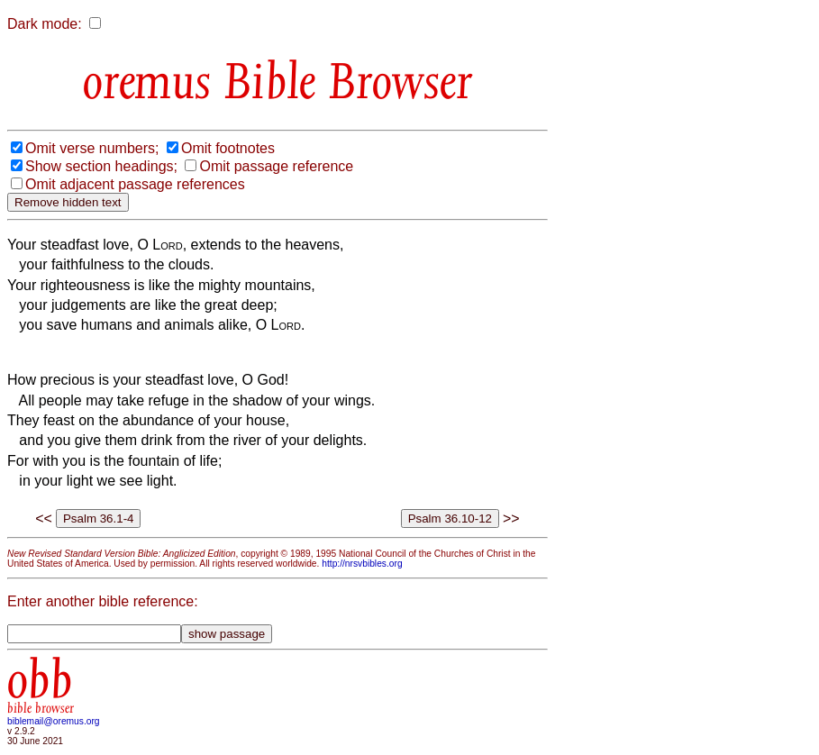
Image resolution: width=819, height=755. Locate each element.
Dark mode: (44, 24)
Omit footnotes (228, 148)
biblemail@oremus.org (53, 721)
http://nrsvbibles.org (362, 564)
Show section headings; (101, 166)
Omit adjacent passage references (135, 184)
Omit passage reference (276, 166)
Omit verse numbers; (92, 148)
